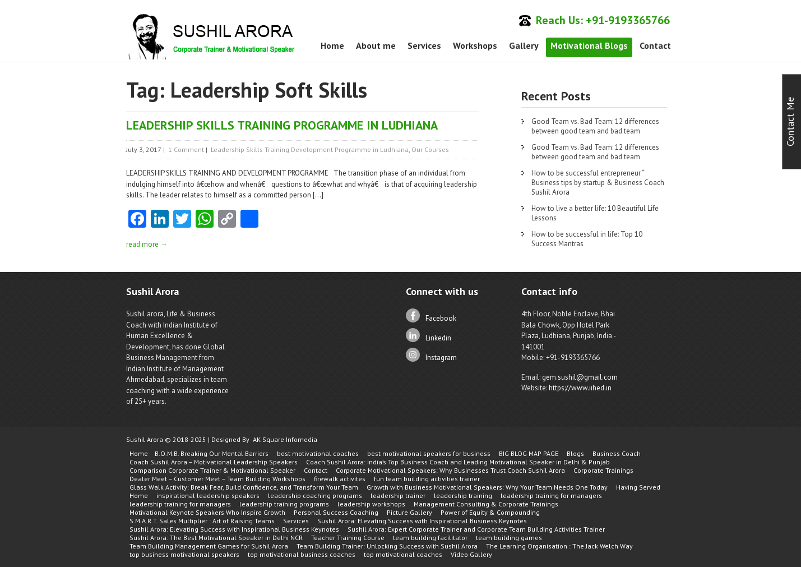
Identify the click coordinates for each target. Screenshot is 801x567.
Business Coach (616, 453)
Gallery (524, 45)
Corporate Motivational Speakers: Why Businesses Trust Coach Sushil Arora (450, 470)
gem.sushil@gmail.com (580, 377)
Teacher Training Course (348, 537)
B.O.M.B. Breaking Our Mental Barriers (211, 453)
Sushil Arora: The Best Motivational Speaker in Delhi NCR (216, 537)
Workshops (475, 45)
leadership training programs (284, 504)
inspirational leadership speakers (208, 495)
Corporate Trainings (603, 470)
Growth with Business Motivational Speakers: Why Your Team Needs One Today (487, 487)
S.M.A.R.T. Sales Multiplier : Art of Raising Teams (202, 521)
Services (424, 45)
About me (376, 45)
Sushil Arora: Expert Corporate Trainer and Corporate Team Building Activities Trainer (476, 529)
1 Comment (186, 149)
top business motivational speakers (184, 554)
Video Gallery (471, 554)
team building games (509, 537)
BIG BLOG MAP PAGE (528, 453)
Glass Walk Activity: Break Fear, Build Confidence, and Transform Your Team (243, 487)
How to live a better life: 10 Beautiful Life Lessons (595, 213)
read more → (147, 244)
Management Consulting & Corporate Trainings (486, 504)
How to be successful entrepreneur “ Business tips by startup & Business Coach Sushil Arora (597, 182)
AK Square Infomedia (285, 439)
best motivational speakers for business (428, 453)
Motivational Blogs (589, 45)
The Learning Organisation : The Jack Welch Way (559, 546)
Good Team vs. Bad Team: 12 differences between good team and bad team (595, 126)
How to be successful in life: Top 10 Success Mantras (586, 238)
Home (332, 45)
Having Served (638, 487)
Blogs (575, 453)
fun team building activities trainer (427, 478)
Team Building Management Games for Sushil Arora (208, 546)
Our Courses (430, 149)
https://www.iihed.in (580, 388)
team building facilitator (430, 537)
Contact (655, 45)
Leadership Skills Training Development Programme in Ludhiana (310, 149)
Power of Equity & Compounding (490, 512)
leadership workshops (371, 504)
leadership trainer (398, 495)
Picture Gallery (409, 512)
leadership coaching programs (315, 495)
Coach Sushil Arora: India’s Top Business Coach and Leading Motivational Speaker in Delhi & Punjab (458, 462)
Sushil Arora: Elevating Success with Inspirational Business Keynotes (422, 521)
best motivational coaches (318, 453)
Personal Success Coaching (336, 512)
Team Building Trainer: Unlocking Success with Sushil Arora (387, 546)
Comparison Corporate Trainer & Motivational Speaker (212, 470)
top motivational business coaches (301, 554)
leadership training (463, 495)
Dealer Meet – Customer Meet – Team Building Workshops (217, 478)
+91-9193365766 (628, 20)
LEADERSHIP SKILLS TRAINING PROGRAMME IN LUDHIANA (282, 125)
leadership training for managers (551, 495)
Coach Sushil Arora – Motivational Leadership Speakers (213, 462)
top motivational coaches (403, 554)
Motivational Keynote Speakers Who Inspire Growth (207, 512)
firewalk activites (339, 478)
